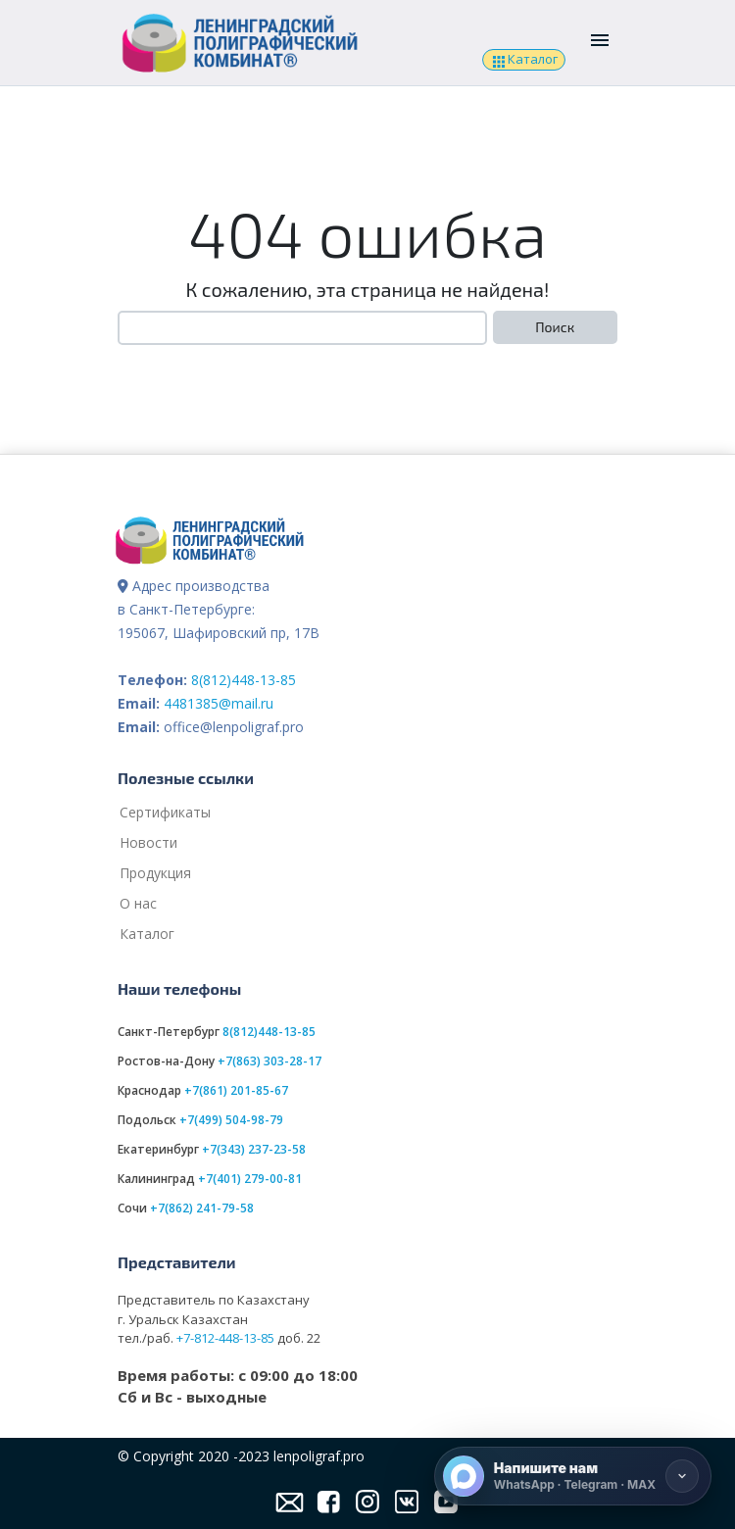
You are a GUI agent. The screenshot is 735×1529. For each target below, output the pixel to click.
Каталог (523, 60)
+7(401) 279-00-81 (250, 1178)
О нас (138, 903)
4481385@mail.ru (218, 703)
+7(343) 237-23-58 (254, 1149)
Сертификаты (165, 812)
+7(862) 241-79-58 (202, 1208)
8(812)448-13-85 (243, 679)
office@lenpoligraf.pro (234, 726)
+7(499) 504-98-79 (231, 1119)
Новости (148, 842)
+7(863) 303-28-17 (269, 1061)
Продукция (155, 872)
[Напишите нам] (572, 1476)
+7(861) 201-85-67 (236, 1090)
